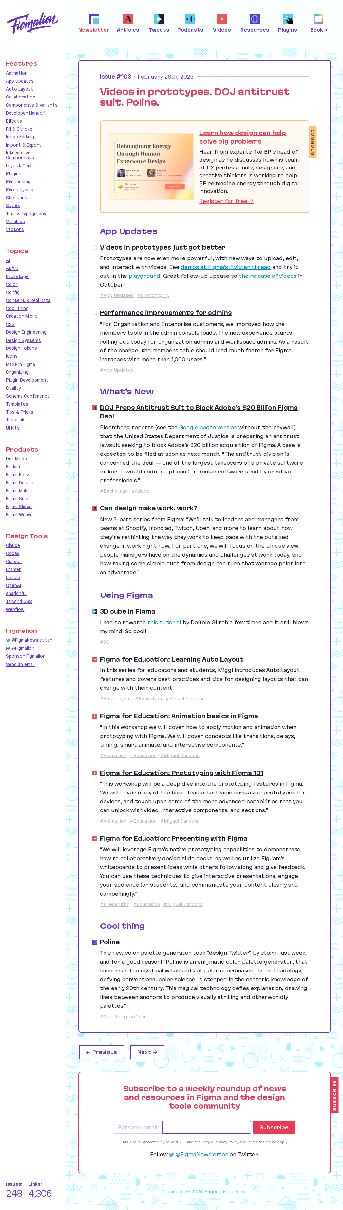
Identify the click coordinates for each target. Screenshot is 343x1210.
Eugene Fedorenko (226, 1191)
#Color (138, 1016)
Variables (15, 221)
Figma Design (19, 482)
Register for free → (226, 201)
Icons (12, 356)
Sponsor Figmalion (26, 656)
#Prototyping (153, 295)
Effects (14, 121)
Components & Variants (32, 105)
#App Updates (117, 295)
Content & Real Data (28, 300)
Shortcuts (18, 197)
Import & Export (24, 145)
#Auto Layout (116, 698)
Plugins (13, 173)
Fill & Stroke (19, 129)
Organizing (17, 372)
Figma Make (18, 490)
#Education (148, 698)
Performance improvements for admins (166, 312)
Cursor (14, 561)
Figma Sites (18, 498)
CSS (10, 324)
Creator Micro (22, 316)
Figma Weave (19, 514)
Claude (13, 545)
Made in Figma (20, 364)
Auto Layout (19, 89)
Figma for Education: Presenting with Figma (173, 838)
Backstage (17, 276)
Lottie (13, 577)
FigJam (13, 466)
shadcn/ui (16, 593)
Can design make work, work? (149, 508)
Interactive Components (20, 155)
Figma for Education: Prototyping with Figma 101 (181, 772)
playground (144, 276)
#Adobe (140, 491)
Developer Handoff (26, 113)
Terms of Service (261, 1142)
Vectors (15, 229)
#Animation (113, 755)
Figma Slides (19, 506)
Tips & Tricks (19, 412)
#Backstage (114, 491)
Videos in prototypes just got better (162, 247)
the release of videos (267, 276)
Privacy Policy (226, 1142)
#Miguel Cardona (185, 698)
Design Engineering (26, 332)
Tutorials (16, 419)
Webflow (15, 609)
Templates (17, 404)
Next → (147, 1052)
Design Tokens (21, 348)
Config (13, 292)
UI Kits (13, 428)
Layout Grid (18, 165)
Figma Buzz (17, 474)
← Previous (101, 1052)
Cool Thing (17, 308)
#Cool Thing (113, 1016)
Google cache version (208, 427)
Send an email (20, 664)
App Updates (20, 81)
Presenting (18, 181)
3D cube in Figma (127, 611)
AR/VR (12, 268)
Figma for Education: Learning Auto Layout (172, 659)
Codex (12, 553)
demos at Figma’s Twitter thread (226, 267)
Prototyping (19, 189)
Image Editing (20, 136)
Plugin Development (27, 380)
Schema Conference (28, 396)
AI (8, 260)
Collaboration (20, 96)
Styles (13, 205)
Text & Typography (26, 213)
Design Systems (23, 340)
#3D (105, 642)
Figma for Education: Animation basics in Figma (179, 716)
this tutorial (164, 622)
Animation (17, 73)
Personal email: (138, 1127)
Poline (110, 942)
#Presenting (115, 904)
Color (12, 284)
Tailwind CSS (19, 601)
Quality (13, 388)
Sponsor (313, 142)
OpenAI (13, 585)
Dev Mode (16, 458)
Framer (13, 569)
